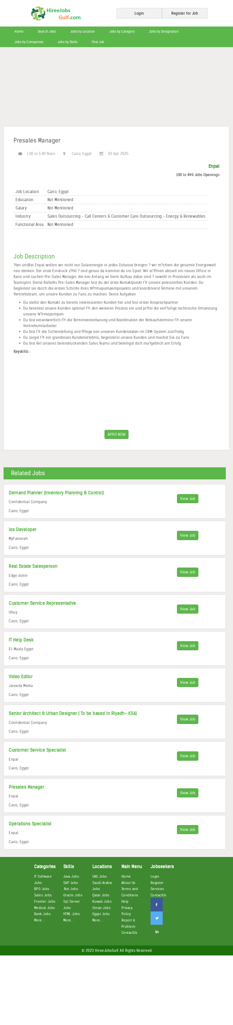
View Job (187, 498)
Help (125, 901)
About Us (128, 883)
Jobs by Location (82, 31)
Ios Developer (23, 529)
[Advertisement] (116, 88)
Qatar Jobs (101, 895)
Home (19, 31)
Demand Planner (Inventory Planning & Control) (56, 493)
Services (157, 889)
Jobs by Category (122, 31)
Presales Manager (26, 787)
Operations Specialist (30, 824)
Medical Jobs (44, 908)
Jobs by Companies (29, 42)
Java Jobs (71, 876)
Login (155, 876)
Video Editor (20, 676)
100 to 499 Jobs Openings (197, 174)
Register (157, 883)
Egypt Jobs (101, 914)
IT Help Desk (21, 640)
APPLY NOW (117, 434)
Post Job (98, 42)
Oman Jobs (101, 908)
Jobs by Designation (164, 31)
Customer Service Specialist (37, 750)
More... (39, 920)
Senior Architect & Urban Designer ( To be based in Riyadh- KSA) (73, 713)
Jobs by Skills (67, 42)
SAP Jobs (70, 883)
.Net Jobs (70, 889)
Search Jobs (47, 31)
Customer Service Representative (42, 603)
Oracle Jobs (73, 895)
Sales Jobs (43, 895)
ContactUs (129, 932)
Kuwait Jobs (102, 901)
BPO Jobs (41, 889)
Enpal (214, 166)
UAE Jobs (99, 876)
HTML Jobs (71, 914)
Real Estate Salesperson (33, 566)
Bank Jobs (42, 914)
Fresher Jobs (45, 901)
